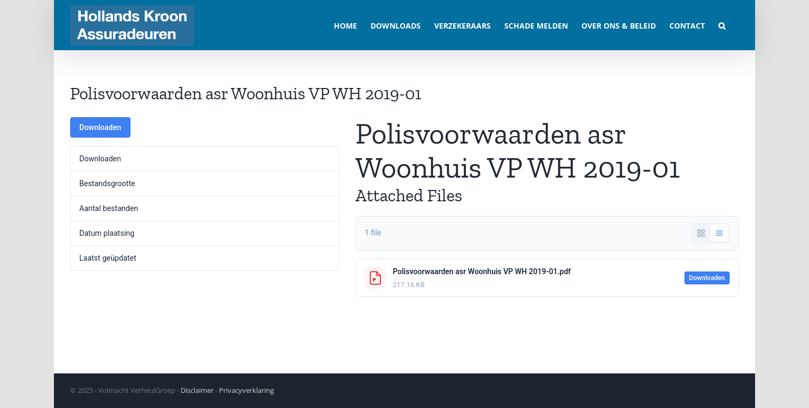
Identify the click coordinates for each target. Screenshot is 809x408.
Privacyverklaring (246, 390)
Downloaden (100, 127)
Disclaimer (197, 390)
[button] (721, 25)
